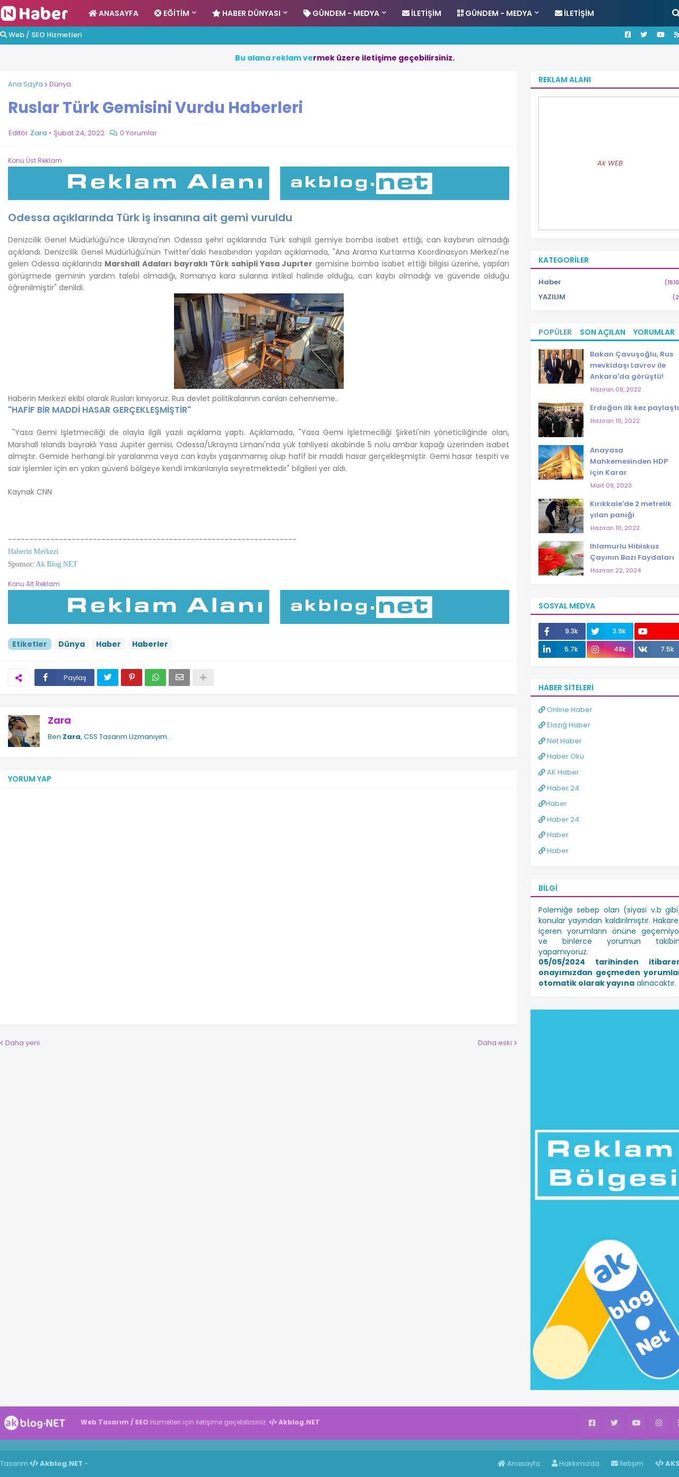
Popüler (555, 332)
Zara (59, 720)
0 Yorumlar (138, 133)
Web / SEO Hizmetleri (41, 35)
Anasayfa (519, 1463)
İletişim (627, 1463)
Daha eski (495, 1043)
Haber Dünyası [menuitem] (246, 13)
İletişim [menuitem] (421, 13)
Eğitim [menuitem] (171, 13)
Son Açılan (602, 332)
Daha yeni (22, 1043)
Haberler (150, 644)
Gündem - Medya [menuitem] (341, 13)
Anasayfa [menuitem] (113, 13)
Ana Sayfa (25, 84)
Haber (108, 644)
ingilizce (110, 1444)
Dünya (60, 84)
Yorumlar (654, 332)
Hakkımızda (575, 1463)
